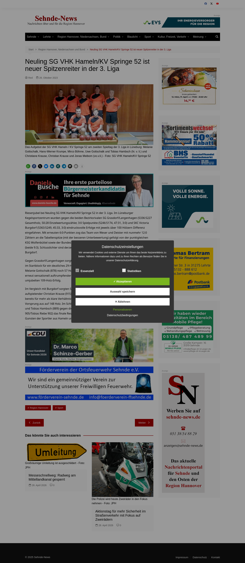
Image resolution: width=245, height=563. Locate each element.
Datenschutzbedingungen (122, 315)
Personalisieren (122, 309)
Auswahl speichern (122, 291)
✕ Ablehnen (122, 301)
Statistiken (131, 270)
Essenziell (85, 270)
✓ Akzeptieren (122, 281)
